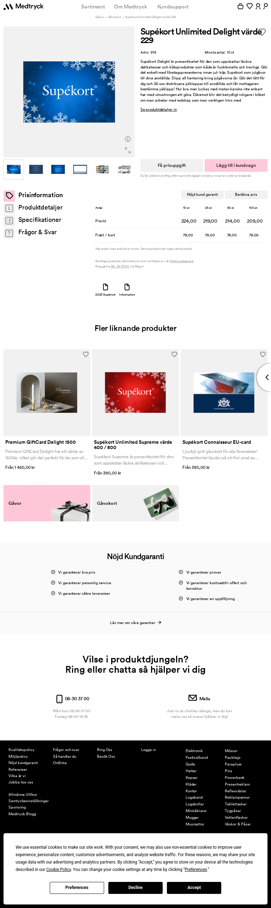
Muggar (192, 817)
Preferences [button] (196, 869)
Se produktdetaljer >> (158, 109)
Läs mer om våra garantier (135, 612)
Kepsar (192, 777)
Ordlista (60, 762)
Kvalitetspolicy (21, 749)
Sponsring (17, 807)
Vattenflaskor (236, 817)
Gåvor (99, 17)
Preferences (77, 887)
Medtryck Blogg (22, 814)
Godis (190, 764)
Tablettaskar (236, 804)
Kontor (191, 791)
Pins (228, 771)
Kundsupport (173, 6)
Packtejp (232, 757)
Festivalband (197, 757)
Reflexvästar (235, 791)
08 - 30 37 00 (120, 266)
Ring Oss (104, 749)
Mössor (231, 750)
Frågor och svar (66, 749)
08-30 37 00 (71, 688)
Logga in (148, 749)
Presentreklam (237, 784)
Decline (135, 887)
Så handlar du (65, 756)
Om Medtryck (130, 6)
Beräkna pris (246, 194)
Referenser (17, 769)
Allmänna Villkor (22, 794)
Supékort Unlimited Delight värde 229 (150, 17)
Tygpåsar (233, 810)
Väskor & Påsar (238, 824)
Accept (194, 887)
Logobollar (195, 804)
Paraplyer (233, 764)
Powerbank (235, 777)
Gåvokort (114, 17)
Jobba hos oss (20, 782)
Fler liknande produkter (136, 328)
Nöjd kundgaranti (181, 261)
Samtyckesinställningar (28, 801)
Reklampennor (237, 797)
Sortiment (93, 6)
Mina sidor (150, 735)
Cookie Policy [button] (58, 869)
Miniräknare (196, 810)
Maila (199, 688)
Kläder (191, 784)
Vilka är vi (17, 776)
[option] (69, 91)
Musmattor (195, 824)
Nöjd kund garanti (202, 194)
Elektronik (194, 750)
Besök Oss (106, 756)
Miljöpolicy (18, 756)
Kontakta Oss (108, 735)
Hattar (191, 771)
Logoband (194, 797)
